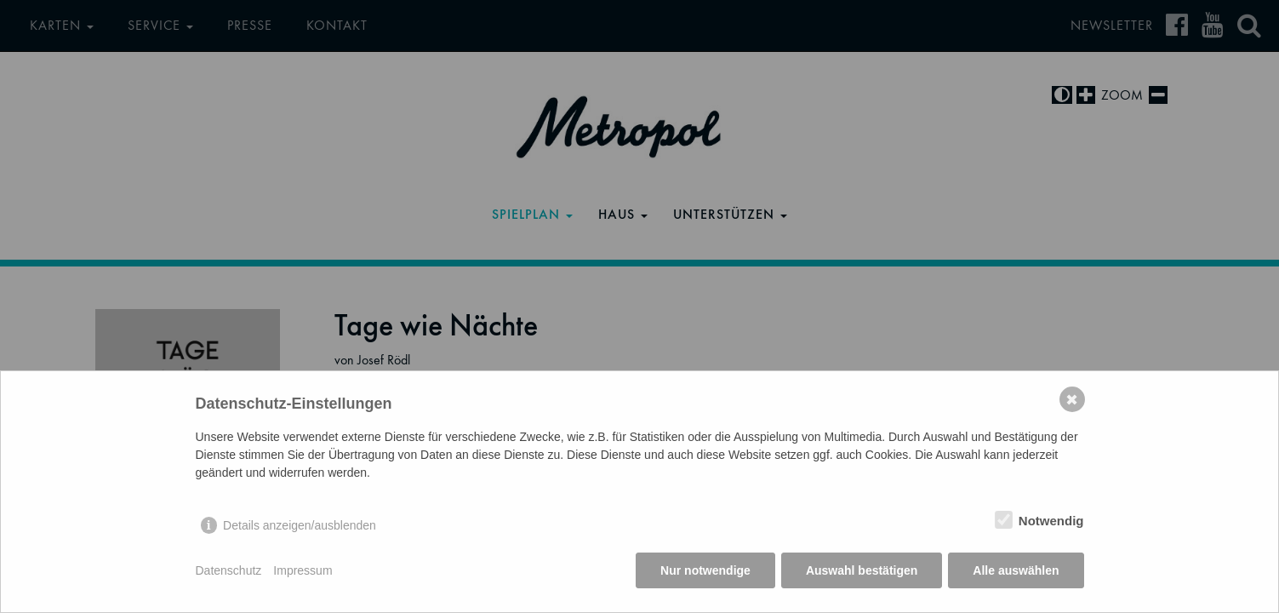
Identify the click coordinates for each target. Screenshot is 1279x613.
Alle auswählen (1016, 570)
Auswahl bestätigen (861, 570)
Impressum (302, 570)
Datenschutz (229, 570)
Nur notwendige (705, 570)
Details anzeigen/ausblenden (299, 525)
